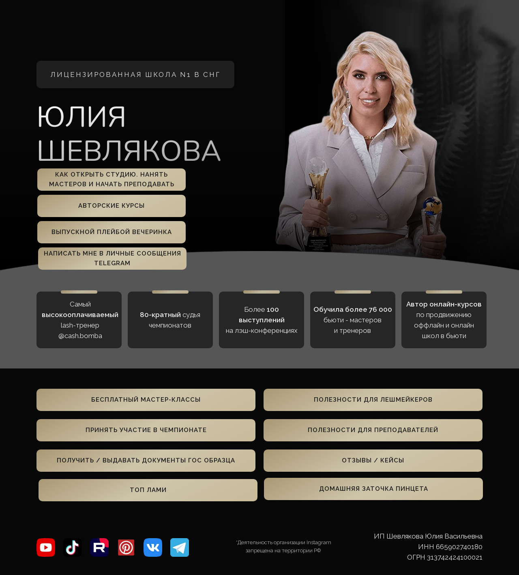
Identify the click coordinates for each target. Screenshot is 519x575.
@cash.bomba (80, 336)
